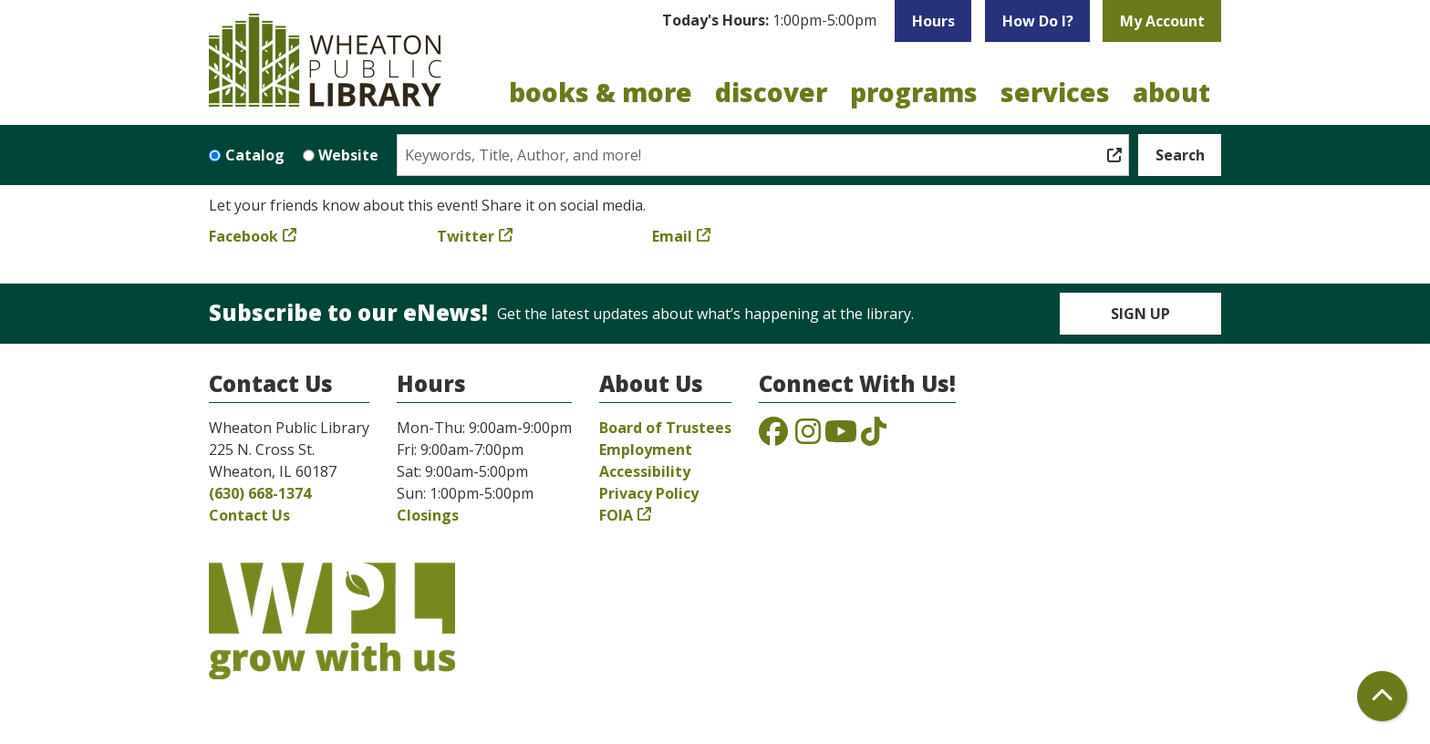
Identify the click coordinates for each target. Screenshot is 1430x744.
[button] (769, 21)
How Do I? (1037, 21)
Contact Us (249, 515)
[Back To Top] (1382, 696)
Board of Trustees (665, 428)
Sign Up (1140, 314)
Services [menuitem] (1055, 92)
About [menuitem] (1171, 92)
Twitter (465, 236)
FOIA (616, 515)
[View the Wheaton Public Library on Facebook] (773, 437)
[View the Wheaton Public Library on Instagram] (808, 437)
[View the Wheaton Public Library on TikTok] (873, 437)
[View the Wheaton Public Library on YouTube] (840, 437)
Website (348, 155)
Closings (428, 515)
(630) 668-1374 (260, 493)
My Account (1162, 21)
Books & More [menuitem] (600, 92)
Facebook (243, 236)
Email (672, 236)
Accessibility (644, 471)
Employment (645, 449)
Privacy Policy (649, 493)
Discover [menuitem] (771, 92)
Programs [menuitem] (914, 92)
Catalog (255, 155)
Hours (933, 21)
